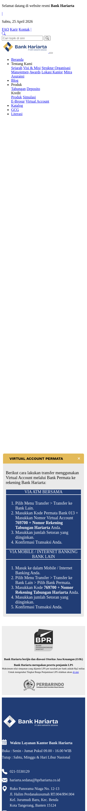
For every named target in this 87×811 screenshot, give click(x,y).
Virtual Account (37, 101)
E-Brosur (18, 101)
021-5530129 (19, 771)
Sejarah (16, 68)
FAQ (5, 29)
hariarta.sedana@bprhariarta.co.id (35, 780)
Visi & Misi (32, 68)
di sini (76, 672)
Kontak (24, 29)
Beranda (17, 60)
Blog (14, 80)
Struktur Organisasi (56, 68)
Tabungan (18, 89)
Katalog (17, 105)
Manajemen (20, 72)
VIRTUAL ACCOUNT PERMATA (36, 458)
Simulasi (29, 97)
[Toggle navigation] (51, 53)
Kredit (16, 93)
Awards (35, 72)
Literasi (17, 114)
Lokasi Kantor (52, 72)
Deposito (33, 89)
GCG (15, 110)
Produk (16, 85)
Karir (14, 29)
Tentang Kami (21, 64)
